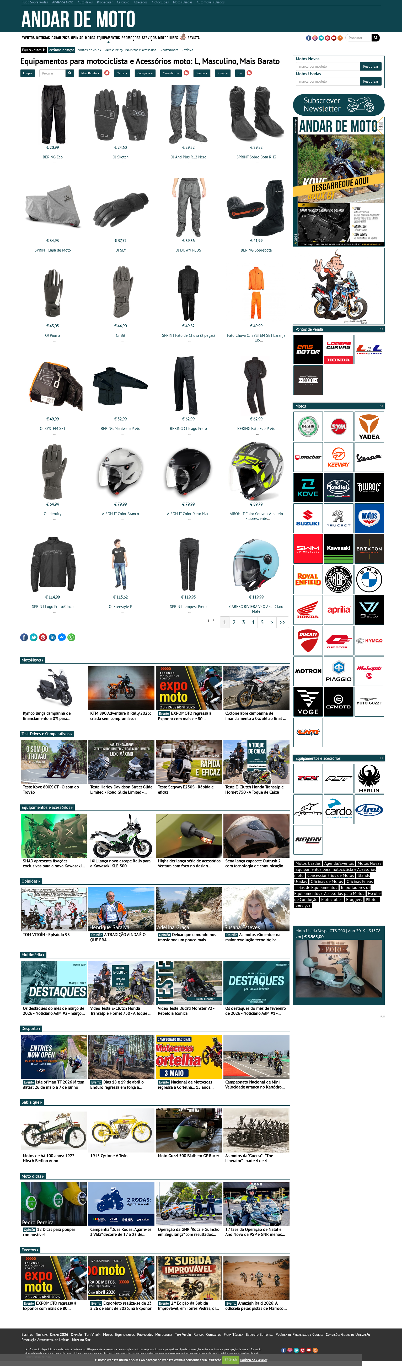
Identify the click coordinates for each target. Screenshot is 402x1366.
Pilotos (372, 908)
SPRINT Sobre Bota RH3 (256, 156)
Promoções (130, 37)
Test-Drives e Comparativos (47, 738)
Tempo (202, 73)
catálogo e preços (61, 49)
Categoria (145, 73)
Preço (223, 73)
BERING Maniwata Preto (120, 431)
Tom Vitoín (92, 1339)
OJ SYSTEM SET (53, 431)
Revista (193, 37)
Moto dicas (33, 1180)
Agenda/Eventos (339, 872)
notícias (187, 49)
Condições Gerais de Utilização (348, 1339)
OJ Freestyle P (120, 611)
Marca (122, 73)
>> (283, 627)
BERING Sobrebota (256, 251)
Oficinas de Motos (327, 890)
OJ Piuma (52, 336)
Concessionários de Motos (330, 884)
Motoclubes (168, 37)
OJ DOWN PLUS (188, 251)
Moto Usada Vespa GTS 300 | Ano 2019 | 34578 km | (339, 972)
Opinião (77, 37)
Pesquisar (370, 66)
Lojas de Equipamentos (316, 896)
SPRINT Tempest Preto (188, 611)
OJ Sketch (120, 156)
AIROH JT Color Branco (120, 516)
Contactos (213, 1339)
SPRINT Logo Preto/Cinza (52, 611)
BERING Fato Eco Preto (256, 431)
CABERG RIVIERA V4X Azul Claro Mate (256, 613)
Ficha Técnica (233, 1339)
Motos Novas (369, 872)
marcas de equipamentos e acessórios (130, 49)
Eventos (28, 37)
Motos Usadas (308, 872)
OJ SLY (120, 251)
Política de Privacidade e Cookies (299, 1339)
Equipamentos (108, 37)
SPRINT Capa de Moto (53, 251)
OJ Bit (120, 336)
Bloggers (354, 908)
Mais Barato (90, 73)
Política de (253, 1360)
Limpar (27, 73)
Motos (90, 37)
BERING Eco (53, 156)
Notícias (43, 37)
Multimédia (33, 959)
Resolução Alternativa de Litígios (45, 1344)
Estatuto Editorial (259, 1339)
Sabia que (32, 1106)
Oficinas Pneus (360, 890)
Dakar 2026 (60, 37)
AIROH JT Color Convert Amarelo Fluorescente (256, 519)
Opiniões (31, 885)
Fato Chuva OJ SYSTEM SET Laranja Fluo (256, 339)
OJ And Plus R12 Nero (188, 156)
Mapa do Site (81, 1344)
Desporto (31, 1033)
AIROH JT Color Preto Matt (188, 516)
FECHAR (231, 1360)
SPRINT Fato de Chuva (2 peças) (188, 336)
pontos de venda (89, 49)
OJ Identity (52, 516)
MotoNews (33, 664)
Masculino (171, 73)
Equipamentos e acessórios (47, 812)
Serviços (149, 37)
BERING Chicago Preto (188, 431)
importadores (169, 49)
